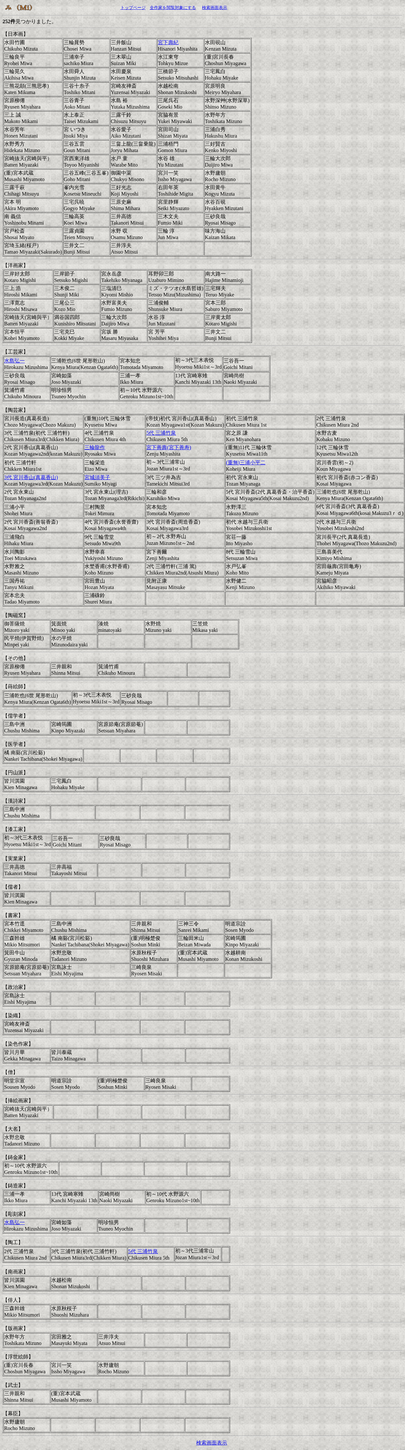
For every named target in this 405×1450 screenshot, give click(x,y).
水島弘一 (14, 360)
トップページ (133, 7)
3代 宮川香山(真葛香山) (31, 477)
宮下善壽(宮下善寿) (168, 447)
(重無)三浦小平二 (245, 462)
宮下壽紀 (168, 42)
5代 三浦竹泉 (161, 433)
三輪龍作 (94, 447)
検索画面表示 (214, 7)
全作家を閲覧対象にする (173, 7)
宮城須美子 (97, 477)
